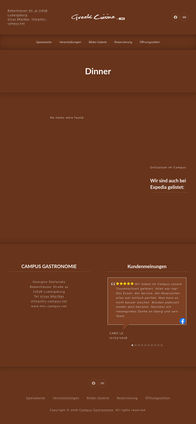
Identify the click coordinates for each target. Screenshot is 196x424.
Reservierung (123, 42)
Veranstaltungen (70, 42)
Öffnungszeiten (150, 42)
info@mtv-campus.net (49, 301)
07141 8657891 (19, 19)
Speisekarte (44, 42)
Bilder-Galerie (98, 42)
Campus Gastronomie (96, 410)
